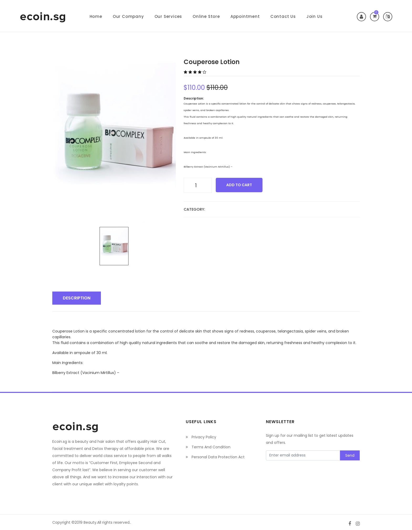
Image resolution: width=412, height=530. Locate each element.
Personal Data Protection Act (215, 456)
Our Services (168, 16)
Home (96, 16)
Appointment (245, 16)
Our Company (128, 16)
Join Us (314, 16)
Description (76, 298)
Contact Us (283, 16)
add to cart (239, 185)
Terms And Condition (208, 446)
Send (349, 455)
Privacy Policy (201, 436)
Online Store (206, 16)
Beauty (90, 522)
